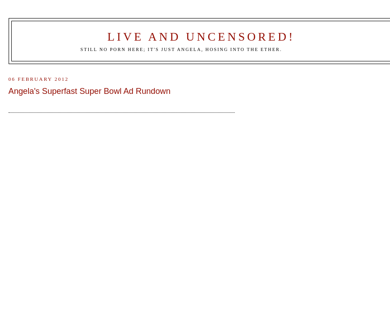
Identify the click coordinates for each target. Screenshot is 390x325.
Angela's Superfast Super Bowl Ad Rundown (90, 91)
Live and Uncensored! (201, 36)
